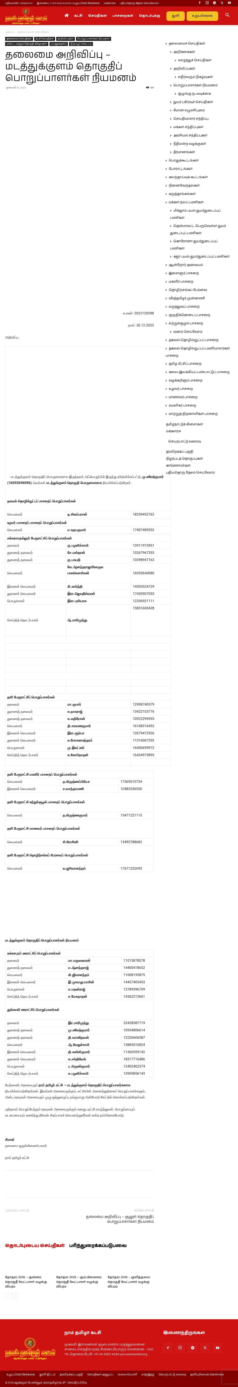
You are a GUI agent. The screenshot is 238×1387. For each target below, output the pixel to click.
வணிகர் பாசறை (182, 405)
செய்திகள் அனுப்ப (100, 1375)
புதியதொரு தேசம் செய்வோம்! (139, 3)
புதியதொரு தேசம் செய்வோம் (190, 472)
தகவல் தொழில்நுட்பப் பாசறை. (194, 340)
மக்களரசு (110, 3)
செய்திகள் (97, 15)
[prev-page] (8, 1296)
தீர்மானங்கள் (184, 152)
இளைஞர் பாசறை (184, 273)
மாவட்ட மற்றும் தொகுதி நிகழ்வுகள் (27, 44)
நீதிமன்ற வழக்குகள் (189, 143)
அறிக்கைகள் (184, 52)
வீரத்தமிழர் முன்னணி (187, 298)
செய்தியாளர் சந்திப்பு (190, 118)
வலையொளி (127, 1375)
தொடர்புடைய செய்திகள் (35, 1246)
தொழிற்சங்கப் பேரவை (188, 290)
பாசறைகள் (122, 15)
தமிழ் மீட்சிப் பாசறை (185, 363)
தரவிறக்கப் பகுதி (179, 451)
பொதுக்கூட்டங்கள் (184, 160)
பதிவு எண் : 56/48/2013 (19, 3)
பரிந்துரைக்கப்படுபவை (98, 1246)
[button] (227, 16)
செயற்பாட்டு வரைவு (184, 441)
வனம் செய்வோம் (187, 331)
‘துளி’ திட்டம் (47, 1375)
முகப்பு (9, 32)
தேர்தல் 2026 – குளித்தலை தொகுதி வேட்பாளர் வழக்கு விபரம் (129, 1282)
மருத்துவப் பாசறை (184, 306)
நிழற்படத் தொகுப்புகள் (184, 458)
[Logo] (26, 15)
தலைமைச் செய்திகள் (19, 39)
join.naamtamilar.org (133, 1354)
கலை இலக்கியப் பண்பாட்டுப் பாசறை (199, 372)
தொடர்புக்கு (149, 15)
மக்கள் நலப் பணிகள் (186, 202)
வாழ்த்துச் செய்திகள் (195, 60)
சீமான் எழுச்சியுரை (189, 110)
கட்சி (78, 15)
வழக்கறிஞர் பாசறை (185, 380)
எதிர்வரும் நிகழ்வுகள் (195, 77)
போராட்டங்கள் (180, 168)
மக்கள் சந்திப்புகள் (188, 127)
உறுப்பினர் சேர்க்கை (21, 1375)
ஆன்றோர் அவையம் (186, 265)
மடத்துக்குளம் (58, 44)
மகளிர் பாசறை (181, 281)
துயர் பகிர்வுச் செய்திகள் (193, 102)
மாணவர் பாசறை (183, 397)
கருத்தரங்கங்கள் (182, 194)
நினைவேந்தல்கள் (184, 185)
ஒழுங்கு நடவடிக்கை (194, 93)
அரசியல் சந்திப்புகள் (190, 135)
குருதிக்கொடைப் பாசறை (189, 315)
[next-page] (15, 1296)
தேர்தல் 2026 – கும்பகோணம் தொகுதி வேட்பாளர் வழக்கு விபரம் (79, 1282)
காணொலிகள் (178, 465)
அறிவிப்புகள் (65, 39)
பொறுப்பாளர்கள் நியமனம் (93, 39)
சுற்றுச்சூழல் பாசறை (186, 323)
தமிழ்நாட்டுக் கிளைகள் (184, 424)
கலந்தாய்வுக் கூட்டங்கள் (188, 177)
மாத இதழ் (147, 1375)
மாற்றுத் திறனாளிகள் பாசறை (193, 413)
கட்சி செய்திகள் (45, 39)
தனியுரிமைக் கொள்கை (207, 1375)
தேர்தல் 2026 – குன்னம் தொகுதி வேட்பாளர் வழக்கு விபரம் (26, 1282)
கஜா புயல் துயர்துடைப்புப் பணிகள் (201, 256)
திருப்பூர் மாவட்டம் (81, 44)
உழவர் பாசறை (181, 388)
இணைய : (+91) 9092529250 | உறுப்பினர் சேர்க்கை (68, 3)
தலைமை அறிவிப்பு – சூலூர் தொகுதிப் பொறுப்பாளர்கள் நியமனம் (120, 1219)
